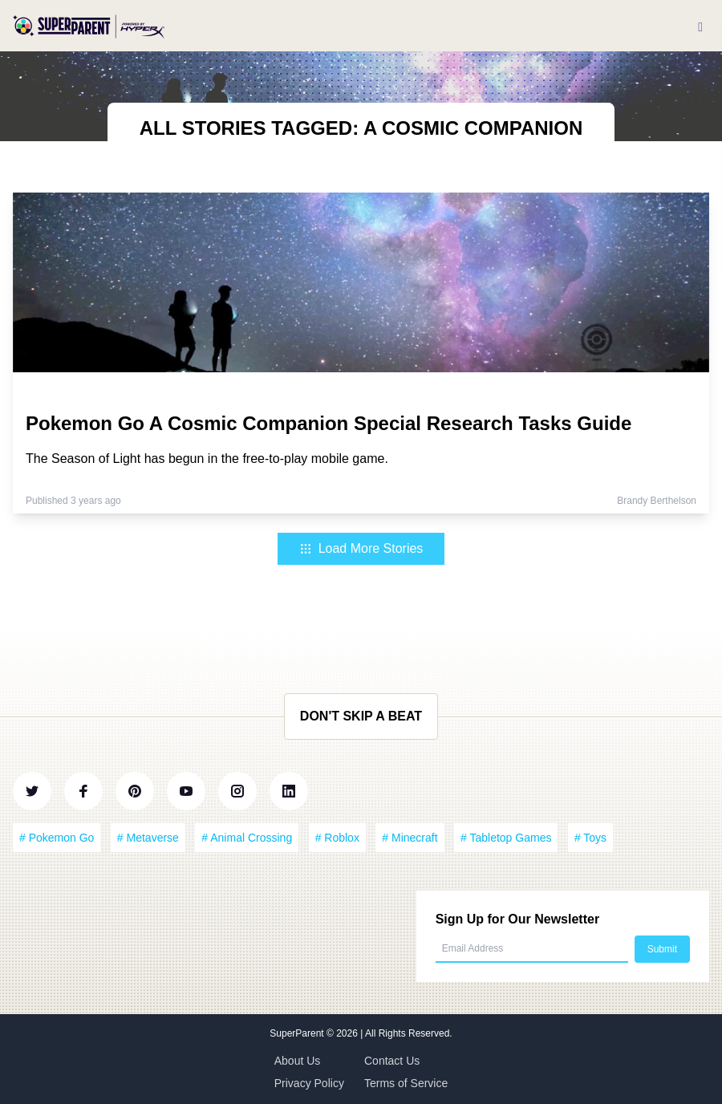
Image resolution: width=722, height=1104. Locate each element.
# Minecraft (409, 837)
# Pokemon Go (56, 837)
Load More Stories (361, 548)
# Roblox (337, 837)
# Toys (590, 837)
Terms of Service (406, 1083)
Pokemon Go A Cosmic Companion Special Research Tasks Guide (328, 423)
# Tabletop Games (505, 837)
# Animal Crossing (246, 837)
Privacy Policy (309, 1083)
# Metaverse (148, 837)
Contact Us (392, 1060)
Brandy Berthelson (656, 500)
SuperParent (298, 1033)
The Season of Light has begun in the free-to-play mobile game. (207, 458)
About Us (297, 1060)
